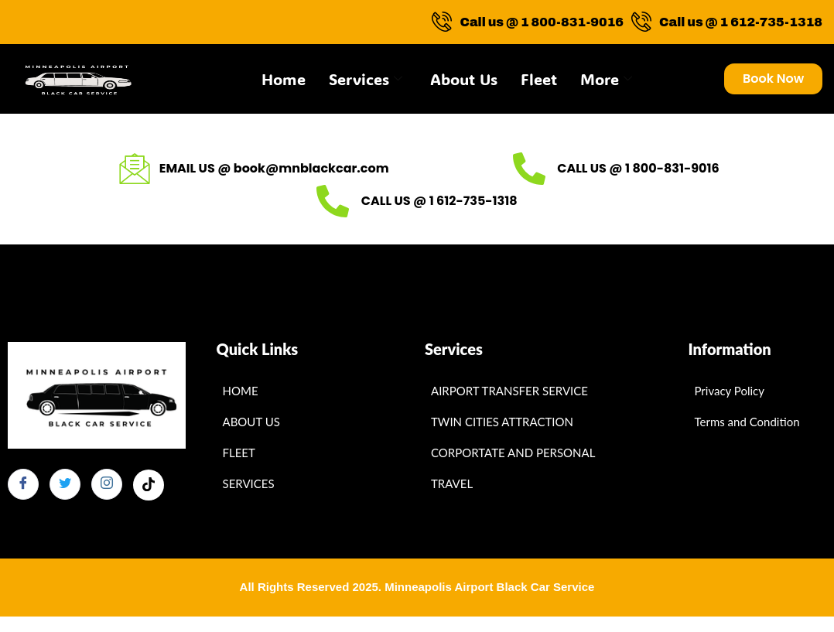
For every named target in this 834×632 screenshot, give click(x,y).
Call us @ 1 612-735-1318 (726, 22)
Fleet (539, 79)
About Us (463, 79)
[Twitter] (65, 484)
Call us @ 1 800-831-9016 (528, 22)
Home (283, 79)
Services (365, 79)
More (606, 79)
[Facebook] (23, 484)
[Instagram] (106, 484)
